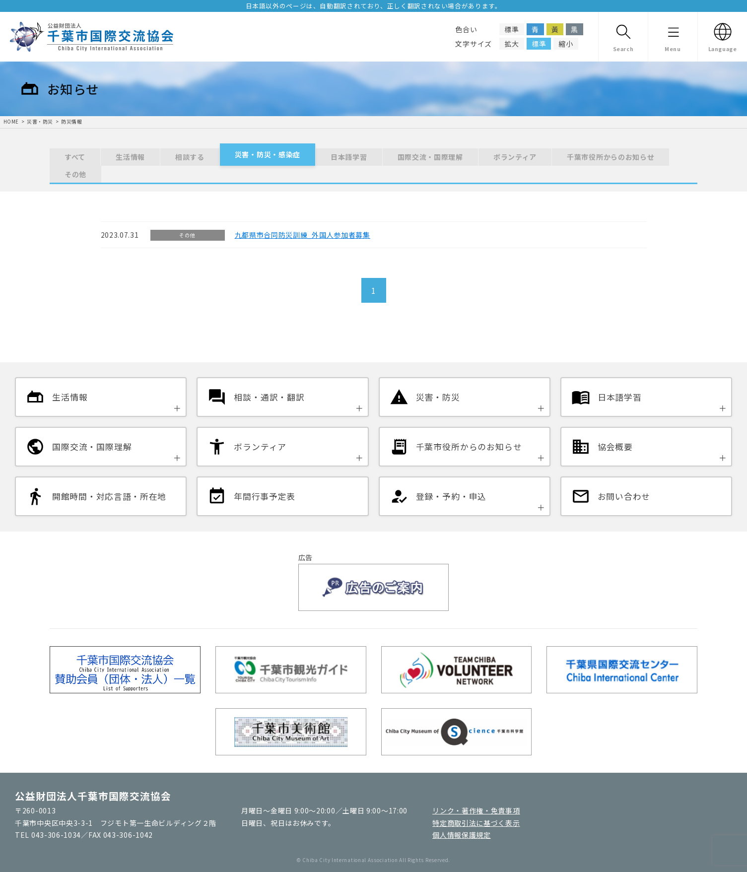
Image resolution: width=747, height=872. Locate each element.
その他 (75, 174)
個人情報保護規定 (461, 835)
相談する (189, 157)
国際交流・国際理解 (430, 157)
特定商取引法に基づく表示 (476, 823)
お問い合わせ (624, 496)
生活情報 (130, 157)
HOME (11, 121)
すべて (75, 157)
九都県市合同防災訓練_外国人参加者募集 (302, 235)
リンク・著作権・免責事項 (476, 810)
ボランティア (515, 157)
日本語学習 (349, 157)
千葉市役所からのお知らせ (610, 157)
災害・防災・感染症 (267, 154)
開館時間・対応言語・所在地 (109, 496)
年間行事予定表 (264, 496)
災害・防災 (40, 121)
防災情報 (71, 121)
